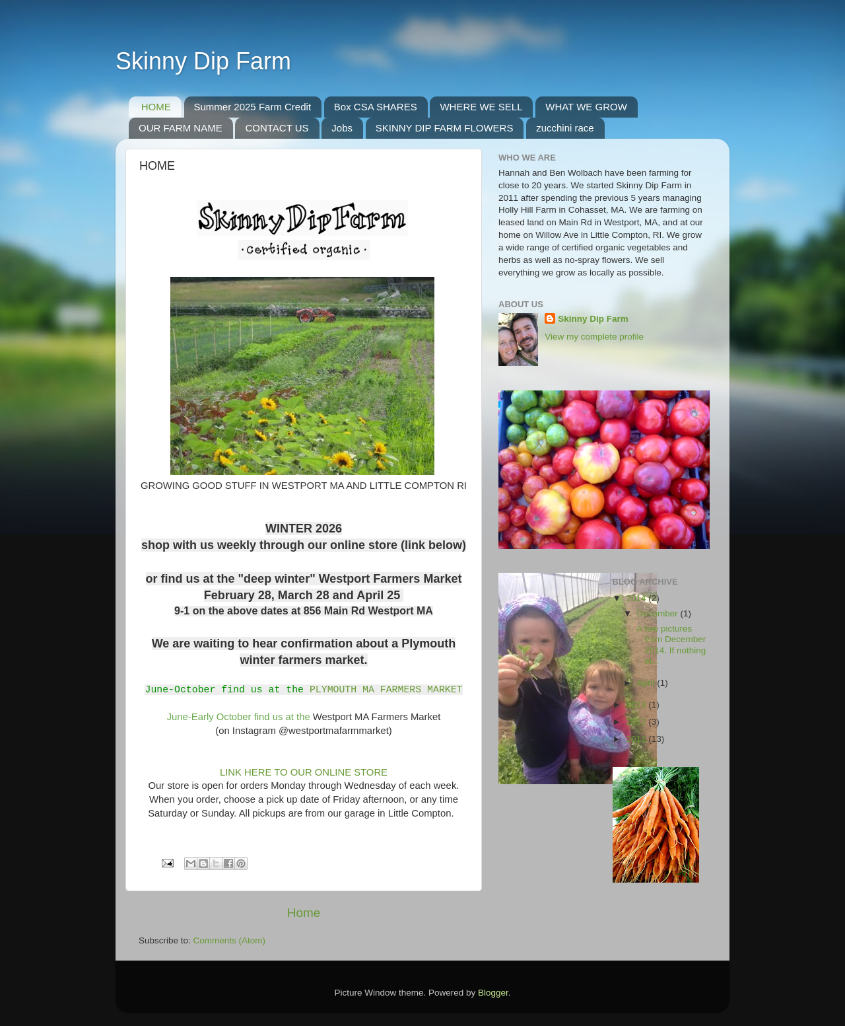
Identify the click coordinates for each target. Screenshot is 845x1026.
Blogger (493, 993)
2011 (637, 739)
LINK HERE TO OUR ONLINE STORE (302, 772)
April (647, 683)
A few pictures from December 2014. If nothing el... (670, 645)
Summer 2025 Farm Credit (253, 106)
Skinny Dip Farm (203, 61)
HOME (156, 106)
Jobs (342, 127)
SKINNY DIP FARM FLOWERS (445, 127)
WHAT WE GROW (586, 106)
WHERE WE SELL (481, 106)
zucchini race (565, 127)
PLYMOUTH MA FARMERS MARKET (386, 689)
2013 (637, 705)
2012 (637, 722)
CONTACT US (276, 127)
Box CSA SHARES (375, 106)
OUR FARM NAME (180, 127)
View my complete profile (594, 337)
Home (303, 913)
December (659, 613)
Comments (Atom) (229, 940)
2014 (637, 598)
